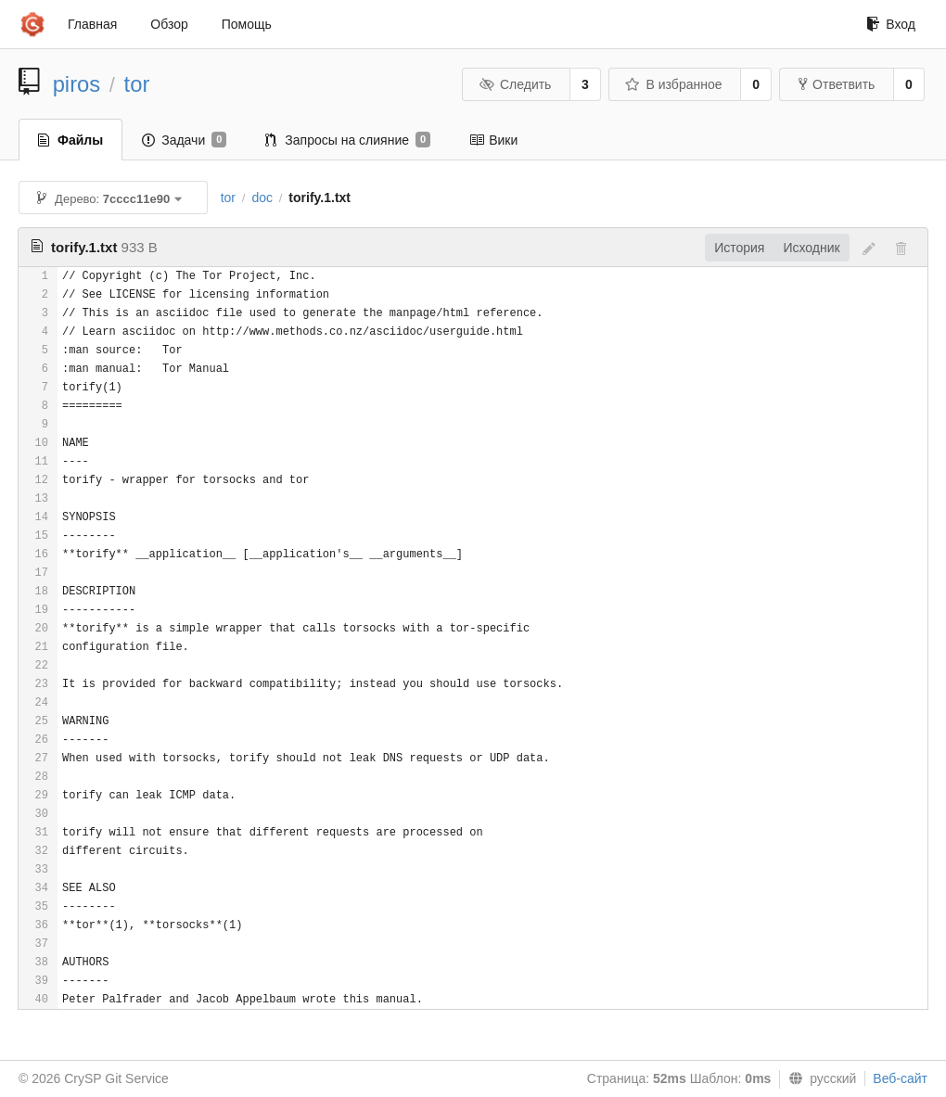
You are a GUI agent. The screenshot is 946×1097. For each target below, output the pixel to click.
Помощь (247, 24)
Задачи (184, 140)
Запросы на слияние (347, 140)
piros (77, 83)
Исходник (811, 247)
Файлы (70, 140)
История (739, 247)
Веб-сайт (900, 1078)
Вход (890, 24)
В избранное (673, 84)
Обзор (168, 24)
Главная (92, 24)
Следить (515, 84)
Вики (493, 140)
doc (262, 197)
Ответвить (837, 84)
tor (137, 83)
